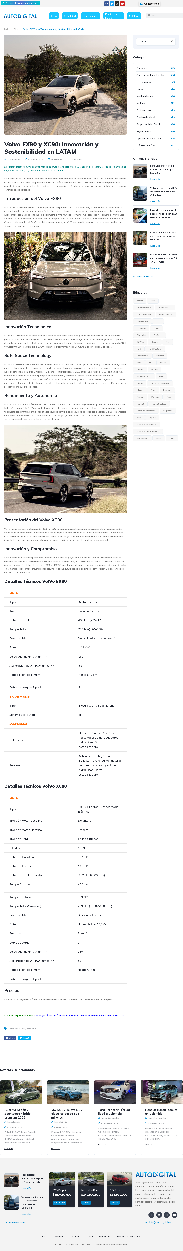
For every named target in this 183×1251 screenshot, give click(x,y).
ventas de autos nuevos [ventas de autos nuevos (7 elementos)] (148, 431)
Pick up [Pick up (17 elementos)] (140, 397)
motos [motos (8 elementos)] (140, 383)
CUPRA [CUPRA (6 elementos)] (140, 342)
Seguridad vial (143, 131)
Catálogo (134, 16)
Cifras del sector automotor (150, 75)
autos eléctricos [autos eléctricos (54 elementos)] (144, 314)
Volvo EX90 (88, 379)
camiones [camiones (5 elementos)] (141, 328)
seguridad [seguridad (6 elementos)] (167, 410)
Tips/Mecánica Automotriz (149, 138)
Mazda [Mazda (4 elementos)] (154, 369)
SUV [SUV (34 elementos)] (139, 417)
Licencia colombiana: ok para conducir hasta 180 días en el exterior (164, 214)
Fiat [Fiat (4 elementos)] (167, 342)
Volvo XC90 (31, 1028)
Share (10, 1038)
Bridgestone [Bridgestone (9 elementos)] (142, 321)
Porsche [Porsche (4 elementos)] (155, 397)
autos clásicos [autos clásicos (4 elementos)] (165, 307)
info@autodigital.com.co (160, 1222)
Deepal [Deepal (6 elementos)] (155, 342)
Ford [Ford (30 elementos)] (139, 349)
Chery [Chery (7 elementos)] (156, 328)
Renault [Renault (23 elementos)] (140, 404)
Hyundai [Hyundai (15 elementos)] (160, 355)
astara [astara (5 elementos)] (140, 300)
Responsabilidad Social (148, 124)
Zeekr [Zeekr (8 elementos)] (172, 438)
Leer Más (155, 179)
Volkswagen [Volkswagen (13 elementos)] (142, 438)
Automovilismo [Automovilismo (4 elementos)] (144, 307)
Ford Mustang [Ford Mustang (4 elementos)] (155, 349)
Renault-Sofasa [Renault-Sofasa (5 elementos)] (159, 404)
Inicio (54, 16)
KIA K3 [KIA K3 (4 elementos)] (163, 362)
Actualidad (70, 16)
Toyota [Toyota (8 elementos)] (152, 417)
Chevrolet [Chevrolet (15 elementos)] (141, 335)
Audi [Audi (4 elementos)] (153, 300)
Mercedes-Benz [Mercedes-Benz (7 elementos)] (144, 376)
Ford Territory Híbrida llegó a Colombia (114, 1111)
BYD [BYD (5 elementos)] (158, 321)
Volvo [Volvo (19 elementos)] (158, 438)
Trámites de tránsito (146, 145)
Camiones (141, 68)
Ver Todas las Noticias (143, 276)
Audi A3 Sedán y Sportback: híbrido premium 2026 (17, 1113)
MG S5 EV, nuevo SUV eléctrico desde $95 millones (67, 1113)
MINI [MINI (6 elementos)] (161, 376)
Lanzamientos (90, 16)
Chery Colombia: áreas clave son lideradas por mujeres (163, 236)
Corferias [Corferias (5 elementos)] (158, 335)
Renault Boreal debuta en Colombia (161, 1111)
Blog (16, 29)
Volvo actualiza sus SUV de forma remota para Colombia (163, 192)
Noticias (140, 103)
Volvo (11, 1028)
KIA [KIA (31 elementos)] (150, 362)
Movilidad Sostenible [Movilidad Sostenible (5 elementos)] (160, 383)
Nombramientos (144, 96)
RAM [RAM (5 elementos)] (169, 397)
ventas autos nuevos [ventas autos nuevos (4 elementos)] (146, 424)
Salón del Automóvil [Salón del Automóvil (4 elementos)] (146, 410)
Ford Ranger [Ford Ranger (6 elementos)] (142, 355)
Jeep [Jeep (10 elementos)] (139, 362)
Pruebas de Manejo (111, 16)
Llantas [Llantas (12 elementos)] (140, 369)
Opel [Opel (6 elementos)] (153, 390)
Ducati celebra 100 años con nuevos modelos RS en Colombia (163, 258)
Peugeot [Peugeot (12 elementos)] (167, 390)
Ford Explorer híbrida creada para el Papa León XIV (162, 169)
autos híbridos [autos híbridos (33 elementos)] (165, 314)
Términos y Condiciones (129, 1236)
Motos (139, 89)
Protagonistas (143, 110)
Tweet (24, 1038)
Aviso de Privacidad (99, 1236)
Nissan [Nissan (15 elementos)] (140, 390)
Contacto (77, 1236)
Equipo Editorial (12, 159)
